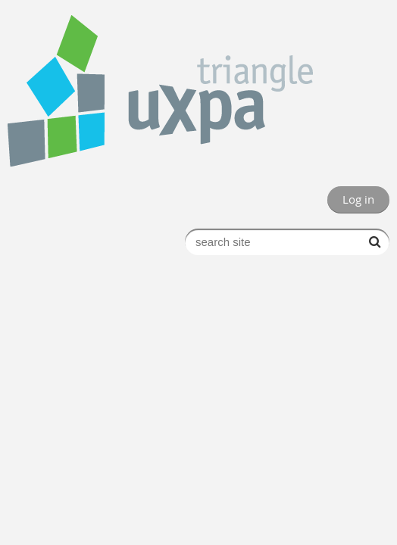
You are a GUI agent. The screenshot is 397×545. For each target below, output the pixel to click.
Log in (358, 199)
